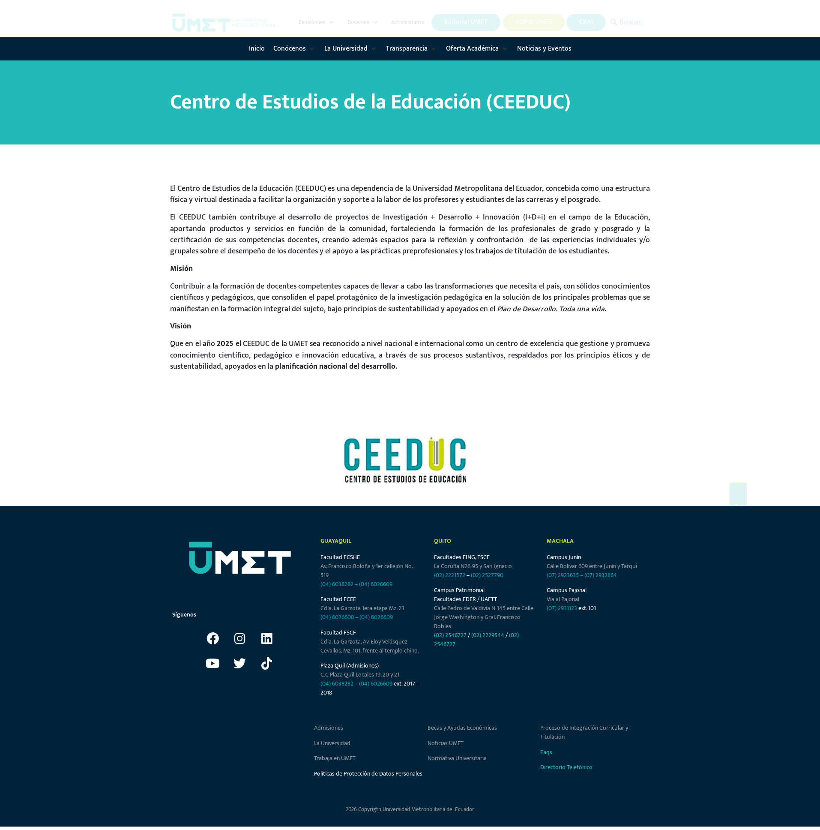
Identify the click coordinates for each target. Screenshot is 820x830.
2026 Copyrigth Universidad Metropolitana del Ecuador (410, 809)
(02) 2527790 (487, 575)
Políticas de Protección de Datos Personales (368, 774)
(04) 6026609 (375, 584)
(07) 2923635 (563, 575)
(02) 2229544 (487, 635)
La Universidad (332, 743)
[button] (317, 22)
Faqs (546, 752)
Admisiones (328, 728)
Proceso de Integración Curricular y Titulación (584, 732)
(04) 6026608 (337, 617)
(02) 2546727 (450, 635)
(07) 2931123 (562, 608)
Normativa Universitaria (457, 758)
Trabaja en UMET (335, 758)
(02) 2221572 (449, 575)
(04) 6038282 (336, 584)
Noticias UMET (446, 743)
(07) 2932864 (600, 575)
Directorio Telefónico (566, 767)
